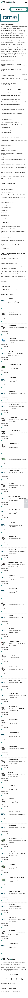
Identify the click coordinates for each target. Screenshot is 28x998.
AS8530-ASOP (13, 667)
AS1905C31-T (12, 785)
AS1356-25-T (12, 325)
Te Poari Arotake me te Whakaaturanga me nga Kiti (13, 279)
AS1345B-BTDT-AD (14, 509)
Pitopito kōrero (5, 991)
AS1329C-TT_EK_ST (16, 338)
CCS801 (10, 772)
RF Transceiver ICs (6, 237)
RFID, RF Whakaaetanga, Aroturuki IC (10, 226)
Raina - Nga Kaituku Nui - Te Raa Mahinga (11, 137)
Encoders (4, 210)
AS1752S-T (12, 523)
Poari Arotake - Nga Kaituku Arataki (10, 268)
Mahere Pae (4, 994)
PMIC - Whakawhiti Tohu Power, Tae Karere (11, 124)
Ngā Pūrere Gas (6, 207)
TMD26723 (12, 575)
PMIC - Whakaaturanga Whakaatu (9, 129)
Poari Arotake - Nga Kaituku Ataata (9, 273)
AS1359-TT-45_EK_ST (15, 457)
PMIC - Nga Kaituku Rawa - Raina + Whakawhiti (12, 113)
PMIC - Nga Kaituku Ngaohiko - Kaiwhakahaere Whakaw (11, 116)
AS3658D (11, 312)
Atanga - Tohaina (6, 148)
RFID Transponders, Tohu (8, 228)
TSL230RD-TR (12, 351)
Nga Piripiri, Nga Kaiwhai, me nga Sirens (11, 289)
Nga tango (15, 991)
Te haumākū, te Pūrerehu (7, 205)
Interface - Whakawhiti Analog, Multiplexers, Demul (13, 164)
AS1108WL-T (12, 917)
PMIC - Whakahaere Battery (8, 107)
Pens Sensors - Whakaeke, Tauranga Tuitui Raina (13, 194)
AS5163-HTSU (13, 588)
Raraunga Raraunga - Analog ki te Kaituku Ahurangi (13, 101)
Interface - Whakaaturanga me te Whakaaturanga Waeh (11, 154)
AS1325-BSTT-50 (13, 693)
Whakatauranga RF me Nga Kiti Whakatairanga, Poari (13, 240)
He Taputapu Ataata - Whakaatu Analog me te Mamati (13, 187)
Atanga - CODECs (6, 162)
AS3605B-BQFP (13, 719)
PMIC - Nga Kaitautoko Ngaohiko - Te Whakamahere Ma (12, 110)
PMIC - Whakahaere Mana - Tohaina (10, 122)
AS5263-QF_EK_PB (15, 364)
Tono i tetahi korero (16, 986)
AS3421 (10, 298)
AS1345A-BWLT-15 (14, 812)
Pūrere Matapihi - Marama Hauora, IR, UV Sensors (13, 197)
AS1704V (11, 628)
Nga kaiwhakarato (6, 215)
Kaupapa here (4, 986)
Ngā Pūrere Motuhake (7, 189)
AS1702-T (11, 798)
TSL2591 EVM (12, 549)
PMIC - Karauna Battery (7, 132)
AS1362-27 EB (13, 864)
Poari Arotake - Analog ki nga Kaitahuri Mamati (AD (13, 276)
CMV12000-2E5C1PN (14, 496)
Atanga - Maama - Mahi (7, 156)
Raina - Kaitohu (5, 135)
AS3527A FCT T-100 (14, 680)
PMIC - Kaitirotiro (6, 119)
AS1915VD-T (12, 825)
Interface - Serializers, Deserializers (9, 150)
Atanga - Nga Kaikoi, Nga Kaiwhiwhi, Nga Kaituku (13, 159)
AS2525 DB (13, 378)
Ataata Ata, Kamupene (7, 202)
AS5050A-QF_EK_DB (15, 641)
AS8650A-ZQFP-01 (14, 443)
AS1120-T (11, 615)
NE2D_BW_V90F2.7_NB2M (16, 562)
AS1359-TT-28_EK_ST (15, 838)
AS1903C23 (12, 851)
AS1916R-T (12, 483)
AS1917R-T (12, 602)
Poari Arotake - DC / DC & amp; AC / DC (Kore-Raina (14, 271)
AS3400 (13, 655)
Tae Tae (4, 212)
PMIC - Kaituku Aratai (7, 127)
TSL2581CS (12, 930)
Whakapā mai (12, 988)
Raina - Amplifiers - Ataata (8, 142)
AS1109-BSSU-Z (13, 943)
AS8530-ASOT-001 (14, 470)
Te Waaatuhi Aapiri (6, 178)
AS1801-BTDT (13, 536)
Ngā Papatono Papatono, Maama (9, 258)
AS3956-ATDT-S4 (13, 759)
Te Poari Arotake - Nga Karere (9, 263)
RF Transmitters (5, 235)
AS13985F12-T (13, 746)
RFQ (1, 308)
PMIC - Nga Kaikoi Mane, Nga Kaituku (10, 104)
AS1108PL (12, 391)
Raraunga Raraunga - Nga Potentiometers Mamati (13, 169)
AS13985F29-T (13, 417)
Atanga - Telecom (6, 145)
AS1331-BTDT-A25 (14, 404)
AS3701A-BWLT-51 (15, 430)
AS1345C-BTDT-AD (14, 891)
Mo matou (3, 988)
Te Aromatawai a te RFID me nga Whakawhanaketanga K (13, 232)
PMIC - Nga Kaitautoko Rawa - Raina (10, 99)
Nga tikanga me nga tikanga (8, 983)
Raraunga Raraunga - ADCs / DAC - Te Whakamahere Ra (13, 173)
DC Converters (5, 248)
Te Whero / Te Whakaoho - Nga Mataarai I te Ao (12, 176)
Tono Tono (19, 9)
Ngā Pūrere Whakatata (7, 192)
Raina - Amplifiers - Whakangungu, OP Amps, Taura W (14, 140)
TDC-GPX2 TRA (13, 706)
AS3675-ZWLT (13, 904)
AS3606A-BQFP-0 (14, 733)
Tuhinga (3, 218)
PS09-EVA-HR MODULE (17, 878)
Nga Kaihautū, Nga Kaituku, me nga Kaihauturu (12, 260)
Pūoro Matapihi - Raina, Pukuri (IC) (9, 199)
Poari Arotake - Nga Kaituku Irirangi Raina (11, 266)
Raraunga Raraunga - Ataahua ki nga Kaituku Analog (13, 167)
